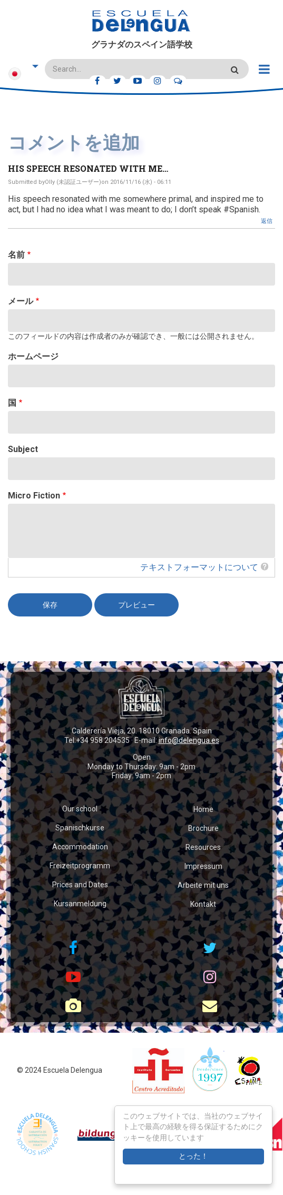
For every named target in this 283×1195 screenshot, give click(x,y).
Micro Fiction (34, 496)
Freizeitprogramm (80, 865)
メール (20, 301)
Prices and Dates (80, 884)
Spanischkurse (79, 828)
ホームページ (33, 356)
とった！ (193, 1156)
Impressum (203, 866)
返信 (266, 221)
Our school (79, 809)
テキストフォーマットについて (199, 567)
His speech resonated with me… (88, 168)
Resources (203, 847)
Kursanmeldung (80, 903)
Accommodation (80, 847)
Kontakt (203, 904)
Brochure (203, 828)
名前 (16, 255)
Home (203, 809)
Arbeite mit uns (203, 885)
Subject (23, 449)
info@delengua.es (189, 740)
